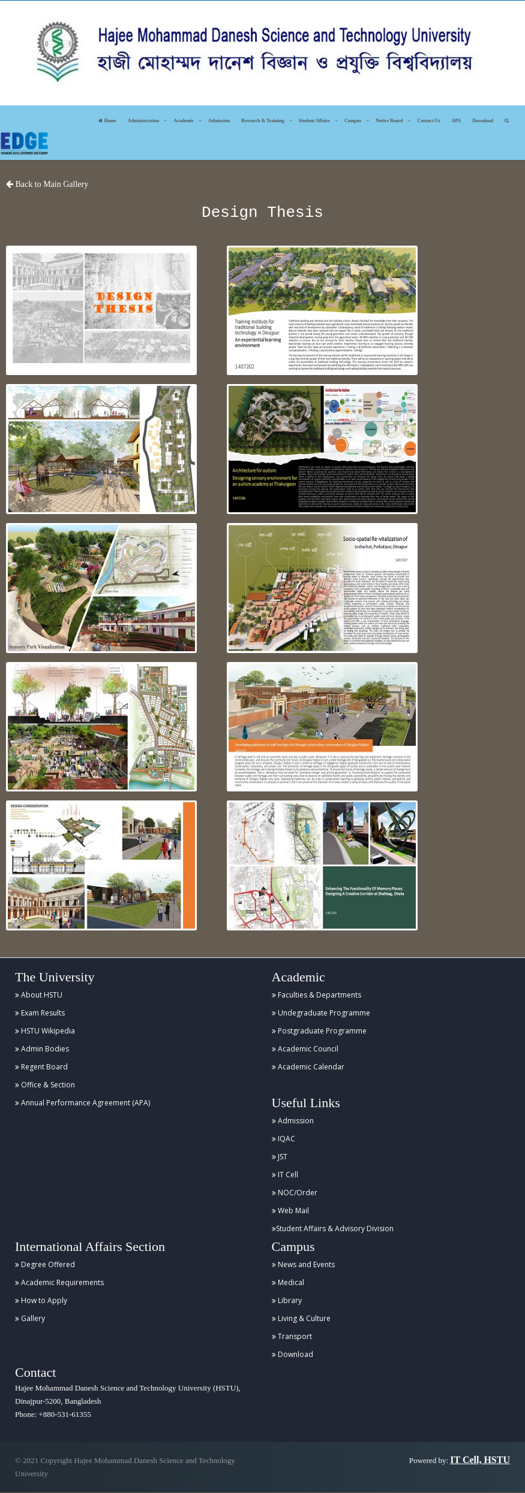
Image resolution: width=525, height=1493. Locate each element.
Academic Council (305, 1049)
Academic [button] (183, 120)
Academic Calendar (308, 1067)
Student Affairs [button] (314, 120)
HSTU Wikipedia (45, 1031)
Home (107, 120)
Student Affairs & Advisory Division (333, 1228)
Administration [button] (143, 120)
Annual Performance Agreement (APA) (82, 1103)
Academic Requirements (59, 1282)
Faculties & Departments (316, 995)
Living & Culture (301, 1318)
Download (482, 120)
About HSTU (38, 995)
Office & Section (45, 1085)
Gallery (30, 1318)
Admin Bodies (42, 1049)
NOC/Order (294, 1192)
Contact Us (428, 120)
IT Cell (285, 1174)
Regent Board (41, 1067)
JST (279, 1157)
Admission (219, 120)
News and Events (303, 1264)
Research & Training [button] (262, 120)
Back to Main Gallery (47, 184)
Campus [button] (352, 120)
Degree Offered (45, 1264)
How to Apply (41, 1300)
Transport (292, 1336)
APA (456, 120)
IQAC (283, 1139)
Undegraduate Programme (321, 1013)
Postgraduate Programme (319, 1031)
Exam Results (40, 1013)
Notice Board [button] (389, 120)
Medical (288, 1282)
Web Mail (290, 1210)
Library (287, 1300)
